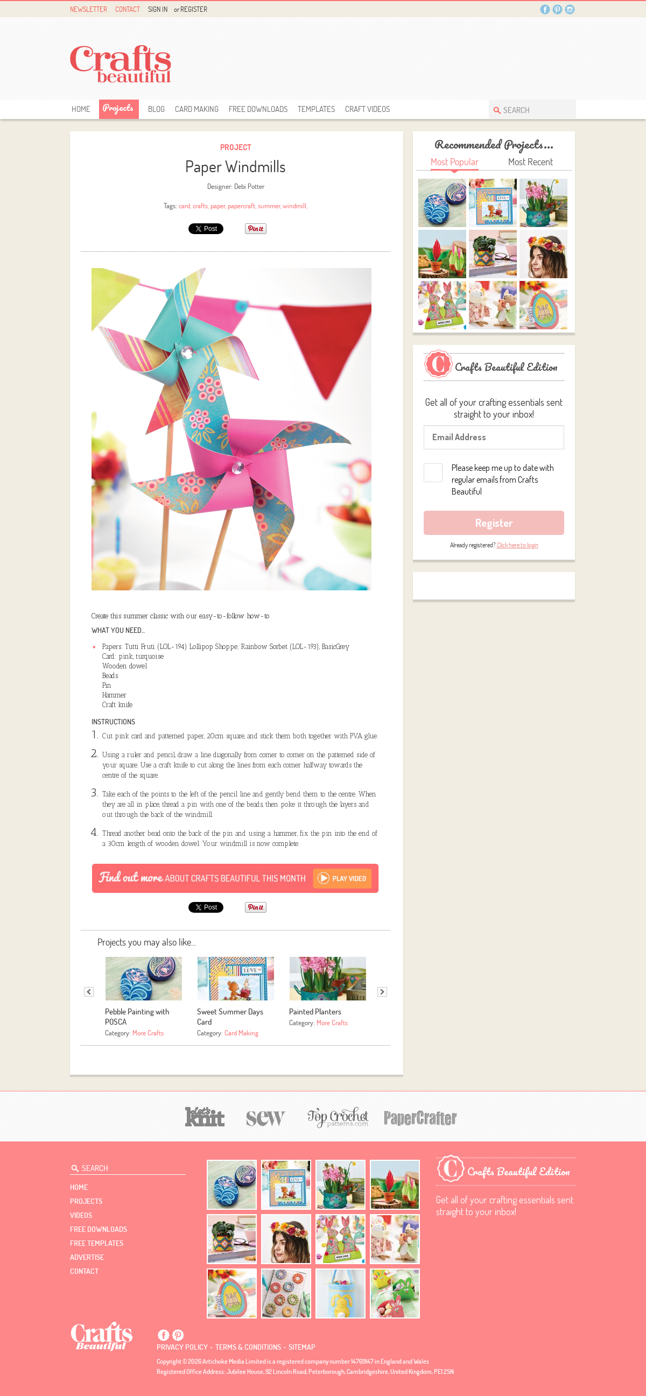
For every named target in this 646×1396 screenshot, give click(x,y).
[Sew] (266, 1117)
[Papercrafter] (420, 1117)
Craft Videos (367, 109)
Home (81, 109)
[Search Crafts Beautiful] (527, 109)
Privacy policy (182, 1347)
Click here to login (517, 545)
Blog (156, 109)
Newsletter (88, 9)
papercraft (241, 205)
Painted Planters (315, 1011)
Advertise (87, 1257)
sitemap (302, 1347)
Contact (127, 9)
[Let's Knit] (205, 1115)
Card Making (197, 109)
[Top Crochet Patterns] (336, 1117)
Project (235, 147)
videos (81, 1215)
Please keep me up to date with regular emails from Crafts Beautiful (503, 479)
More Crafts (148, 1032)
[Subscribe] (236, 877)
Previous (89, 992)
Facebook (545, 9)
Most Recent (530, 162)
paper (217, 205)
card (184, 205)
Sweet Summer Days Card (230, 1016)
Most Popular (455, 162)
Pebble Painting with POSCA (137, 1016)
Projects (118, 107)
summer (269, 205)
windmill (294, 205)
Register (193, 9)
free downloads (258, 109)
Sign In (157, 9)
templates (316, 109)
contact (84, 1271)
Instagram (570, 9)
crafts (200, 205)
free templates (96, 1243)
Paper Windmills (235, 166)
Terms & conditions (248, 1347)
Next (382, 992)
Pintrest (557, 9)
